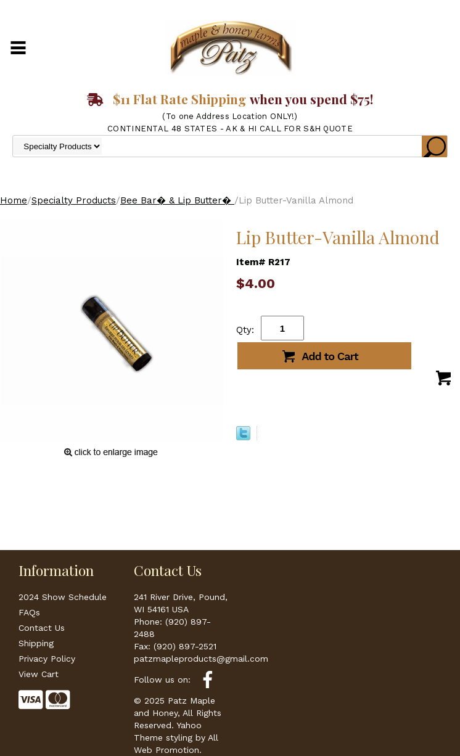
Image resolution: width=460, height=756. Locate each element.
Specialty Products (73, 200)
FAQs (29, 612)
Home (13, 200)
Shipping (36, 643)
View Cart (38, 674)
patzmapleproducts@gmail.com (201, 659)
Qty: (245, 329)
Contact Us (41, 628)
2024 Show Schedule (62, 597)
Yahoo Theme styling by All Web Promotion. (176, 737)
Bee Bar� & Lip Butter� (177, 200)
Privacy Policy (46, 659)
